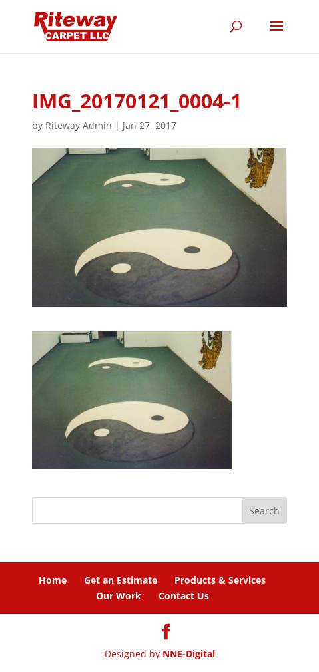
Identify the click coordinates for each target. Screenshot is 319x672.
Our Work (118, 595)
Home (53, 580)
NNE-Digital (188, 653)
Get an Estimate (120, 580)
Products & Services (220, 580)
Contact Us (184, 595)
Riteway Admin (78, 125)
